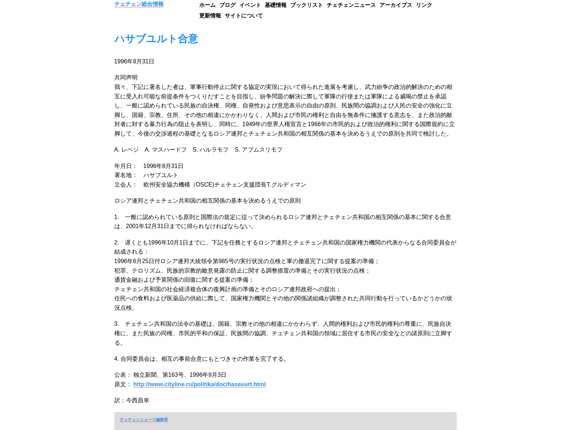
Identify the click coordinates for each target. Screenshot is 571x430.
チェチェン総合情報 (139, 4)
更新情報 (210, 15)
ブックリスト (306, 5)
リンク (424, 5)
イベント (250, 5)
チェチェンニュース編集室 (144, 419)
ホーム (207, 5)
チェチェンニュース (351, 5)
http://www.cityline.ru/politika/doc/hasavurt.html (199, 384)
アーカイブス (395, 5)
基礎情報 (276, 5)
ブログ (227, 5)
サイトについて (244, 15)
